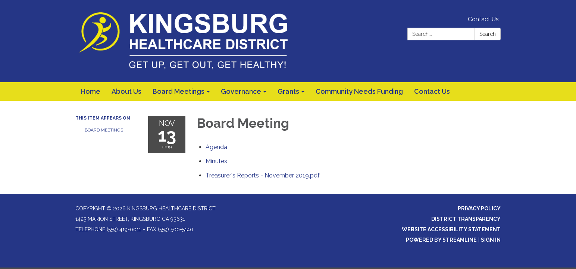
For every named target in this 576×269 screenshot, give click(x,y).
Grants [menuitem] (288, 91)
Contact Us (483, 19)
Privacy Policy (479, 208)
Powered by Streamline (441, 240)
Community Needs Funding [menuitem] (359, 91)
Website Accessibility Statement (451, 229)
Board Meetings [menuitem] (178, 91)
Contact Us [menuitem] (432, 91)
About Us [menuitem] (126, 91)
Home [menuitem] (90, 91)
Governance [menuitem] (241, 91)
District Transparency (466, 219)
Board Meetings (104, 130)
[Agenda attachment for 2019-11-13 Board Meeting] (216, 147)
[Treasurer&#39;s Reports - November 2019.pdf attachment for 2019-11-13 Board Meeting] (263, 175)
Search (487, 34)
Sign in (491, 240)
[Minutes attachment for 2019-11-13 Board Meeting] (216, 161)
